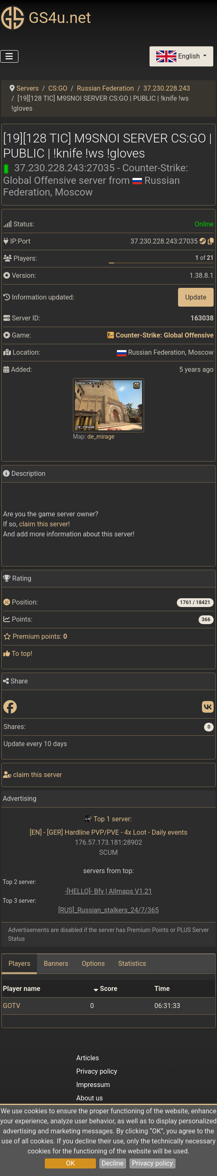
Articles (87, 1058)
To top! (17, 654)
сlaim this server (43, 524)
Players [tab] (19, 964)
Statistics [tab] (132, 964)
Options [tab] (93, 964)
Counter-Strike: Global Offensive (164, 335)
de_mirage (101, 436)
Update (196, 297)
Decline (113, 1163)
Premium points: (35, 636)
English (179, 57)
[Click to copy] (211, 241)
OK (70, 1163)
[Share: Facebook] (10, 707)
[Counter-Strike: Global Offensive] (110, 335)
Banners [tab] (56, 964)
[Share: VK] (208, 707)
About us (89, 1098)
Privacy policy (152, 1163)
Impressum (93, 1085)
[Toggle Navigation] (9, 56)
